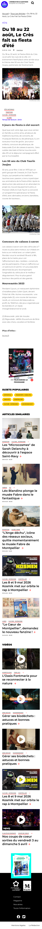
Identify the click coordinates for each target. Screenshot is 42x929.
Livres (4, 621)
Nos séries (18, 904)
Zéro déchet (6, 712)
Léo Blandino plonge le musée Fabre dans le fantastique (19, 494)
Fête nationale (9, 109)
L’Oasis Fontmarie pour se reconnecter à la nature (19, 679)
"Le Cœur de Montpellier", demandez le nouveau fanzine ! (20, 628)
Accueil (5, 14)
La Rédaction (34, 925)
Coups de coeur (23, 833)
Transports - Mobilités (23, 395)
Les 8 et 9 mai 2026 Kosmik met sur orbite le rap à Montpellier (20, 586)
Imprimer (20, 50)
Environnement (27, 404)
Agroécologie (7, 672)
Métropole (7, 395)
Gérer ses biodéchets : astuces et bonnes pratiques (18, 719)
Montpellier (18, 399)
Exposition (5, 441)
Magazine (17, 901)
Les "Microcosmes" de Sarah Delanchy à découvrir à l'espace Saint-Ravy (18, 450)
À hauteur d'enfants (9, 833)
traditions (9, 112)
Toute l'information (21, 908)
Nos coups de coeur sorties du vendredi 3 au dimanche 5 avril (20, 840)
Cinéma (4, 487)
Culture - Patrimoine (9, 115)
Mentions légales (18, 925)
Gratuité (7, 399)
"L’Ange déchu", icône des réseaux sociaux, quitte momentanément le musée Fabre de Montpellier (20, 540)
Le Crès (9, 117)
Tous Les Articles (18, 14)
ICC (10, 487)
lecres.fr (5, 336)
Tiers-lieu (17, 672)
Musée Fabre (16, 529)
